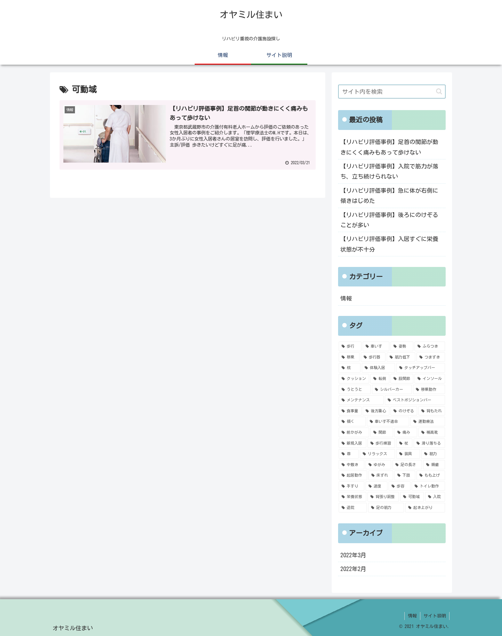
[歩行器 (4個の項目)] (373, 357)
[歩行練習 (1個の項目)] (381, 443)
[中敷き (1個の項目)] (351, 465)
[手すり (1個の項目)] (351, 486)
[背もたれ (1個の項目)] (431, 411)
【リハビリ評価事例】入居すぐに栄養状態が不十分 (389, 244)
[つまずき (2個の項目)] (431, 357)
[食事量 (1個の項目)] (350, 411)
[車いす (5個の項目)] (376, 346)
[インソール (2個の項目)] (430, 378)
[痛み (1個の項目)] (405, 432)
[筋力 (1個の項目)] (433, 454)
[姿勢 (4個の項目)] (402, 346)
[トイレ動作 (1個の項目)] (428, 486)
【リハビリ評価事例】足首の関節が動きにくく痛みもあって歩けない (389, 147)
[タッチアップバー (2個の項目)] (420, 368)
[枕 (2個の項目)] (349, 368)
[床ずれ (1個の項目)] (380, 475)
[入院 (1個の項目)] (435, 497)
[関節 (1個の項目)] (381, 432)
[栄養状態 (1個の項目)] (352, 497)
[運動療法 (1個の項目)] (427, 421)
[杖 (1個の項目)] (404, 443)
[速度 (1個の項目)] (376, 486)
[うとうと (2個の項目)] (355, 389)
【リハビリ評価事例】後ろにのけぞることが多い (389, 220)
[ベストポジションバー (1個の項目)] (415, 400)
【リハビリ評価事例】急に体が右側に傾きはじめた (389, 196)
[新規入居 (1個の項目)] (352, 443)
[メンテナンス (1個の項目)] (361, 400)
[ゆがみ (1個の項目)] (378, 465)
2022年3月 (353, 555)
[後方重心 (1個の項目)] (376, 411)
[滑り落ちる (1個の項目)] (429, 443)
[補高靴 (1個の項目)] (431, 432)
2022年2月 (353, 569)
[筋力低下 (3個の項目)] (401, 357)
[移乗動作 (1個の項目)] (429, 389)
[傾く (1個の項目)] (352, 421)
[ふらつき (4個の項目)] (430, 346)
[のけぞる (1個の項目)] (404, 411)
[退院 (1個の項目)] (353, 507)
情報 (346, 298)
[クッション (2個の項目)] (354, 378)
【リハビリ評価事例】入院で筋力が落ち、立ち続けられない (389, 171)
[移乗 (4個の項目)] (349, 357)
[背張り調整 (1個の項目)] (383, 497)
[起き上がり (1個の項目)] (425, 507)
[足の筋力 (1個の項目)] (386, 507)
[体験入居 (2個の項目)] (378, 368)
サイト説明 (435, 616)
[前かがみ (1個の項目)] (354, 432)
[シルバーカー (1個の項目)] (392, 389)
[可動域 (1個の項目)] (412, 497)
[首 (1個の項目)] (349, 454)
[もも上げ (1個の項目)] (431, 475)
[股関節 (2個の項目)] (402, 378)
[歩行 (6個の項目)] (350, 346)
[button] (439, 91)
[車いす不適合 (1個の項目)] (388, 421)
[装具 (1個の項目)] (408, 454)
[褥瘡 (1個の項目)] (434, 465)
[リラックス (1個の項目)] (377, 454)
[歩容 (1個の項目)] (399, 486)
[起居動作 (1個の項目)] (353, 475)
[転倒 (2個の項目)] (379, 378)
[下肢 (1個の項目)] (404, 475)
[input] (392, 92)
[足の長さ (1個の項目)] (407, 465)
